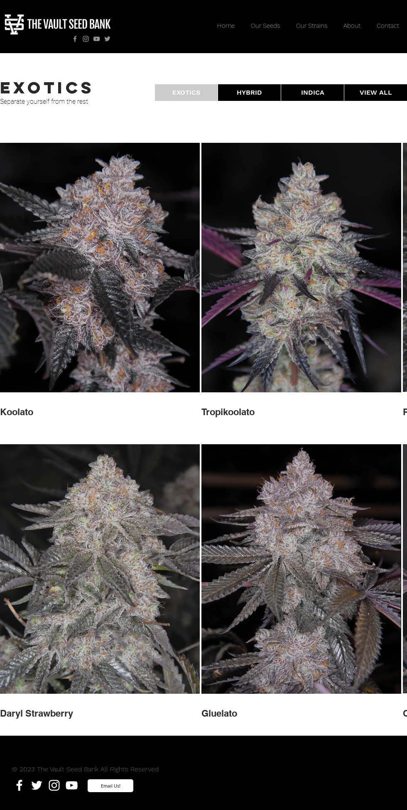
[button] (186, 92)
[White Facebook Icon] (19, 785)
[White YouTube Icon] (71, 785)
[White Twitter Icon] (36, 785)
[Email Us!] (110, 785)
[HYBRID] (249, 92)
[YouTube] (97, 39)
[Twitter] (107, 39)
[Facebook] (75, 39)
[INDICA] (312, 92)
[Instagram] (86, 39)
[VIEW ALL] (375, 92)
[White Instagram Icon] (54, 785)
